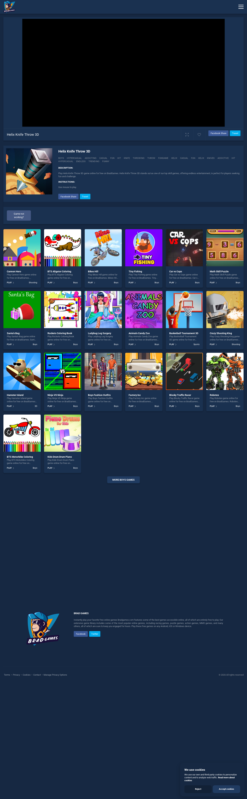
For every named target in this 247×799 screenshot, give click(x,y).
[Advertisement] (123, 257)
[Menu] (241, 7)
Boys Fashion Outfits (99, 459)
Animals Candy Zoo (139, 397)
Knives (211, 158)
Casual (103, 158)
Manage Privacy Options (55, 739)
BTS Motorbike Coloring (20, 521)
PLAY (9, 347)
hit (233, 158)
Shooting (33, 347)
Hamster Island (15, 459)
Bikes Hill (93, 335)
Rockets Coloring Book (60, 397)
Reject (198, 789)
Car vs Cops (175, 335)
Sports (196, 409)
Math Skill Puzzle (219, 335)
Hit (119, 158)
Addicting (90, 158)
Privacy (16, 739)
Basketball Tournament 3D (183, 397)
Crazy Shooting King (221, 397)
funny (105, 161)
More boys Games (123, 544)
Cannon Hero (14, 335)
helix (201, 158)
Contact (37, 739)
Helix (174, 158)
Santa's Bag (13, 397)
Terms (7, 739)
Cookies (26, 739)
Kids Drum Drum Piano (60, 521)
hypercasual (65, 161)
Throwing (138, 158)
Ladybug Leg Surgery (99, 397)
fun (193, 158)
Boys (61, 158)
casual (184, 158)
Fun (112, 158)
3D (36, 470)
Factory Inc (135, 459)
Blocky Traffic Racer (180, 459)
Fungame (163, 158)
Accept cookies (226, 789)
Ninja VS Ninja (55, 459)
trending (94, 161)
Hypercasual (74, 158)
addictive (223, 158)
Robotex (214, 459)
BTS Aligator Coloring (59, 335)
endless (81, 161)
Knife (127, 158)
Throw (151, 158)
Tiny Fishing (135, 335)
